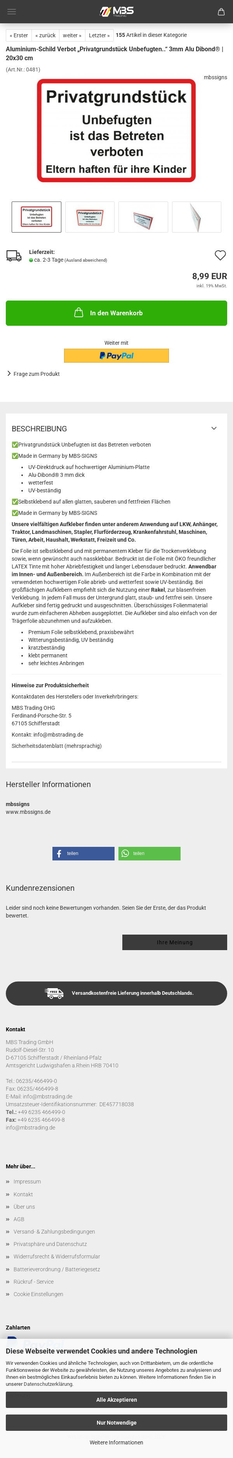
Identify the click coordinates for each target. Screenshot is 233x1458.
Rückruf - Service (34, 1282)
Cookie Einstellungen (38, 1294)
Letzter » (99, 35)
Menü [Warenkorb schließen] (11, 11)
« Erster (19, 35)
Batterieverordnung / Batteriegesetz (57, 1269)
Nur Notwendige (117, 1423)
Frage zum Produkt (37, 374)
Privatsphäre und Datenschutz (50, 1244)
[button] (83, 853)
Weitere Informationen (116, 1442)
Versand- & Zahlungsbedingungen (54, 1232)
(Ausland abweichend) (85, 260)
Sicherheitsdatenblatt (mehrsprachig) (57, 746)
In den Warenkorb (108, 312)
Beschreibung (39, 428)
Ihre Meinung (175, 942)
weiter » (72, 35)
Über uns (24, 1207)
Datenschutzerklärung (48, 1384)
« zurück (45, 35)
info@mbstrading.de (30, 1127)
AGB (19, 1219)
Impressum (27, 1181)
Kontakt (23, 1194)
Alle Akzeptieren (116, 1400)
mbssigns (215, 77)
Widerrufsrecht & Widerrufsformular (57, 1256)
